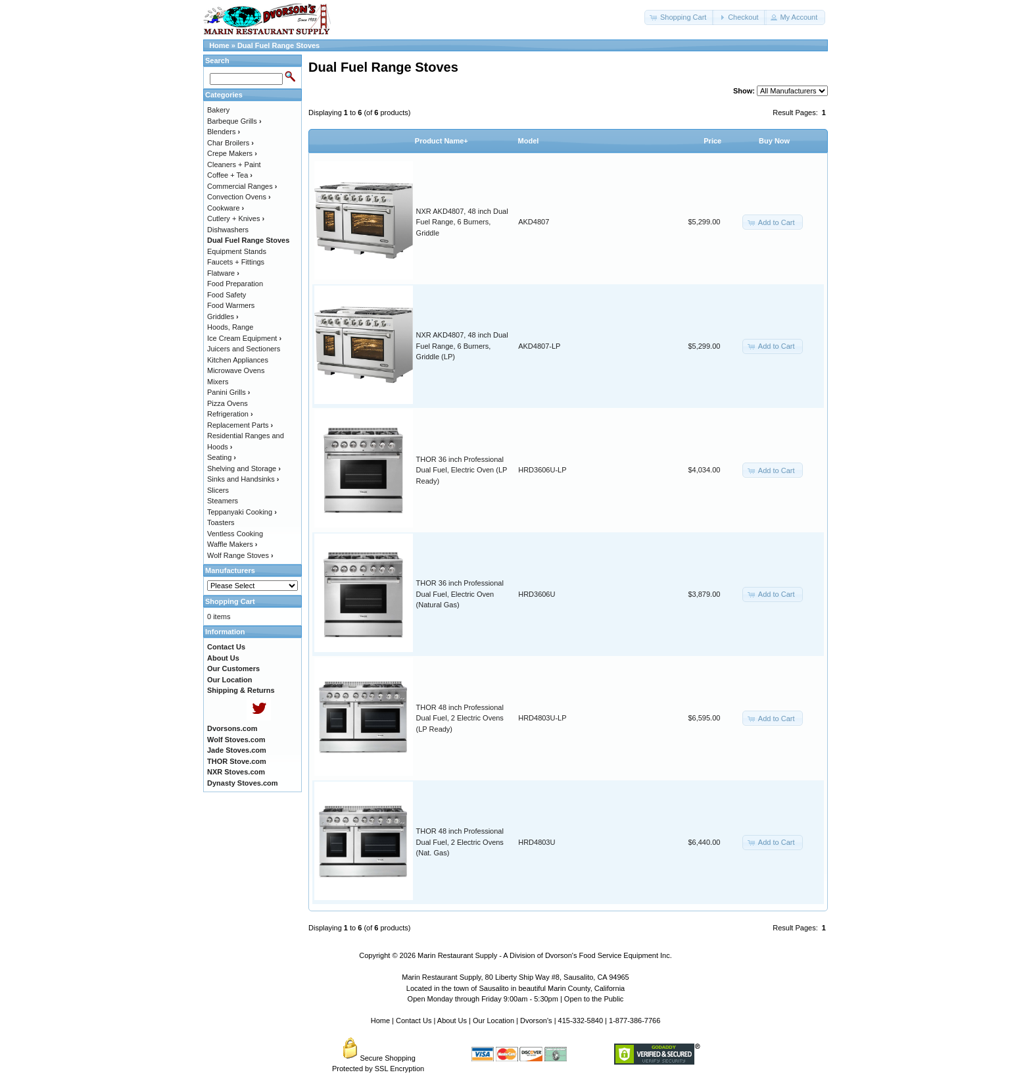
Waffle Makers (232, 544)
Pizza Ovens (227, 403)
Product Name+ (441, 141)
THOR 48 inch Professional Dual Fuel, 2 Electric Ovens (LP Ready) (460, 718)
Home (219, 45)
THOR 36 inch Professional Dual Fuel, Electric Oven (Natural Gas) (460, 594)
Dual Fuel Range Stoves (278, 45)
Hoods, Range (230, 327)
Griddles (223, 316)
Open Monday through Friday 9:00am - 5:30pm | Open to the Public (516, 999)
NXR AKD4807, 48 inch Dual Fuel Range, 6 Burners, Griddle (462, 222)
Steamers (222, 501)
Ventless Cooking (235, 534)
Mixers (217, 382)
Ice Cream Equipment (244, 338)
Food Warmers (230, 305)
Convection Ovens (239, 197)
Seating (221, 457)
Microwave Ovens (235, 370)
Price (712, 141)
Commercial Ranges (242, 186)
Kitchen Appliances (237, 360)
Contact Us (413, 1020)
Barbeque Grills (234, 121)
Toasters (221, 522)
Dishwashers (228, 230)
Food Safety (226, 295)
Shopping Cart (230, 601)
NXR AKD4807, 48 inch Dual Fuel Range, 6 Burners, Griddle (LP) (462, 346)
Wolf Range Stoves (240, 555)
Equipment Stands (236, 251)
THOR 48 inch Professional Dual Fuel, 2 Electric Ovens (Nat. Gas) (460, 842)
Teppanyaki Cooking (242, 512)
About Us (452, 1020)
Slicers (218, 490)
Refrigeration (230, 414)
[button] (679, 17)
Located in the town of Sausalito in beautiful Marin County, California (515, 988)
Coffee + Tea (229, 175)
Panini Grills (228, 392)
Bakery (218, 110)
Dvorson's (536, 1020)
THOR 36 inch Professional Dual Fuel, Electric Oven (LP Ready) (462, 470)
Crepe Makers (232, 153)
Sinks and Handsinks (243, 479)
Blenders (223, 132)
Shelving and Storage (244, 468)
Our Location (493, 1020)
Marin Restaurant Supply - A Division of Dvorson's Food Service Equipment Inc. (545, 955)
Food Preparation (235, 284)
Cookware (225, 208)
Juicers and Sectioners (243, 349)
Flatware (223, 273)
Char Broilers (230, 143)
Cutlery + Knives (235, 218)
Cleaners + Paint (234, 164)
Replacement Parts (240, 425)
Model (528, 141)
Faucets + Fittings (235, 262)
